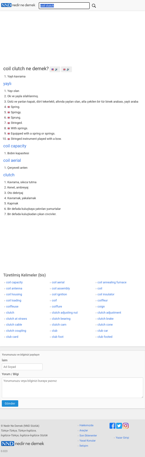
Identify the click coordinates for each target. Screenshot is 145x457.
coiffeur (103, 300)
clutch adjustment (109, 312)
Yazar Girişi (122, 437)
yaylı (7, 83)
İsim (4, 360)
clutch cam (59, 324)
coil (100, 288)
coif (54, 300)
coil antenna (14, 288)
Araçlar (83, 430)
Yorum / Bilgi (10, 374)
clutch (9, 175)
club (54, 330)
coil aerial (12, 160)
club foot (58, 336)
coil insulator (106, 294)
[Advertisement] (74, 37)
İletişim (83, 445)
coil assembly (61, 288)
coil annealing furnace (112, 282)
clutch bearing (61, 318)
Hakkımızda (86, 425)
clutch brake (106, 318)
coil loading (13, 300)
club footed (105, 336)
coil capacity (14, 146)
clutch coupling (16, 330)
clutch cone (105, 324)
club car (103, 330)
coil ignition (59, 294)
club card (12, 336)
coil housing (14, 294)
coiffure (57, 306)
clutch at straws (16, 318)
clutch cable (14, 324)
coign (101, 306)
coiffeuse (12, 306)
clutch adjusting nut (65, 312)
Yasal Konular (87, 440)
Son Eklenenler (88, 435)
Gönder (10, 403)
